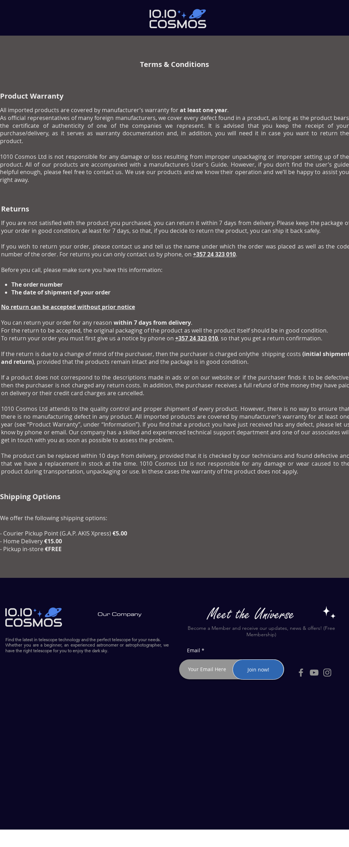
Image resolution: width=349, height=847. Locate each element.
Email (193, 650)
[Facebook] (301, 672)
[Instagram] (327, 672)
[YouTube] (314, 672)
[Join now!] (258, 669)
